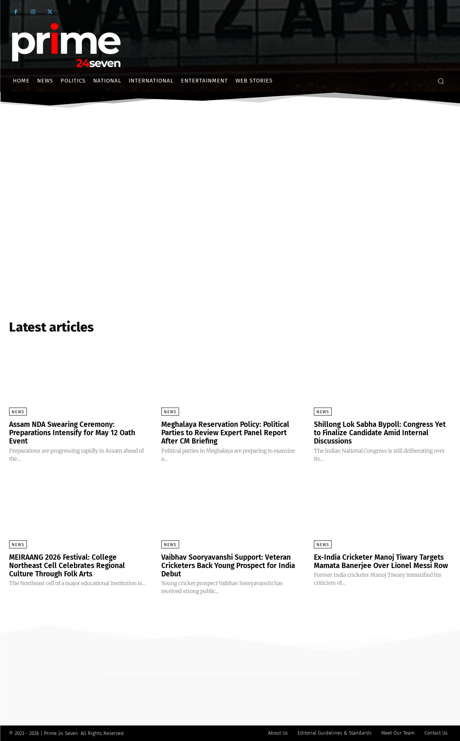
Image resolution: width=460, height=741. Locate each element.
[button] (440, 81)
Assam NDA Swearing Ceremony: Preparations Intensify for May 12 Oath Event (76, 432)
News (18, 411)
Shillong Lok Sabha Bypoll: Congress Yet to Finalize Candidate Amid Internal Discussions (382, 432)
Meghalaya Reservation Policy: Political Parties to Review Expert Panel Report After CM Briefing (229, 432)
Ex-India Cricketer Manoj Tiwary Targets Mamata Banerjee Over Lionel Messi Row (379, 565)
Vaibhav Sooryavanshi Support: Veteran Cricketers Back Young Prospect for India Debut (229, 565)
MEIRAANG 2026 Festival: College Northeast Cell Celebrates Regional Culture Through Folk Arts (70, 565)
